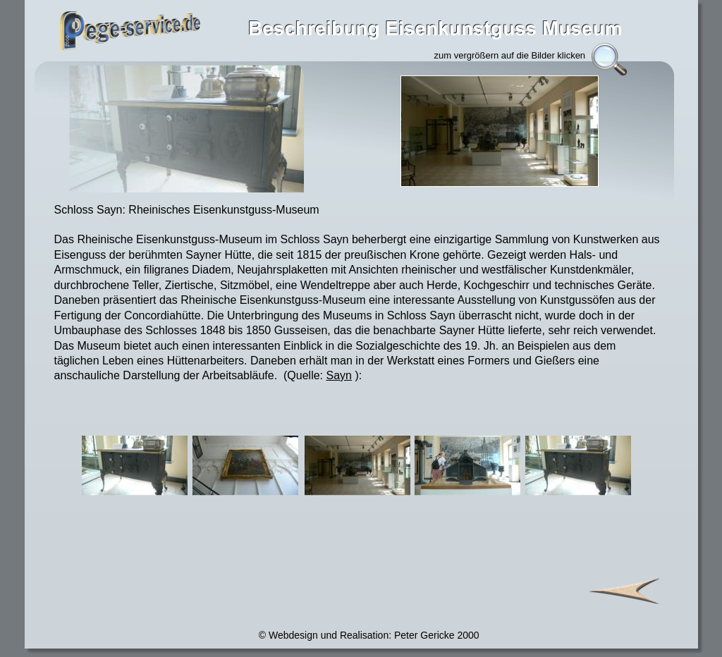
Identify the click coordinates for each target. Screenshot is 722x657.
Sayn (339, 375)
